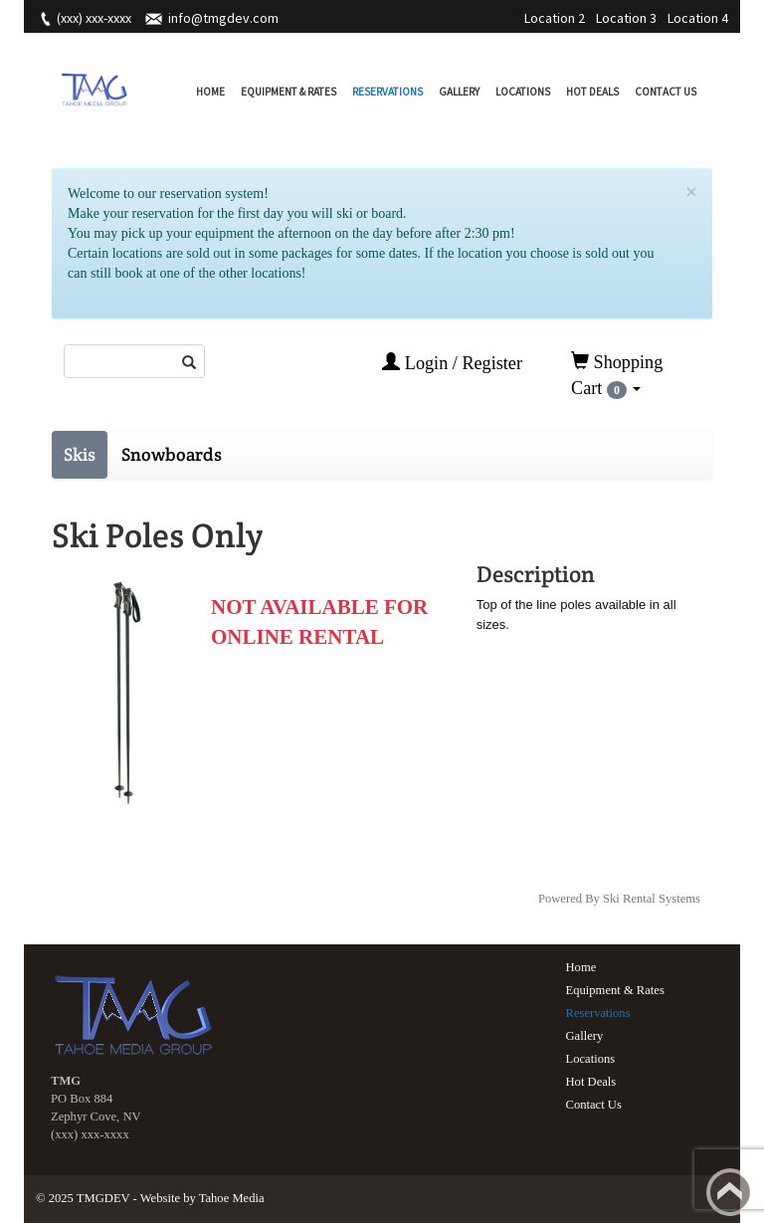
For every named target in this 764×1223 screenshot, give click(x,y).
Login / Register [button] (452, 362)
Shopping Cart (617, 375)
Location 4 (698, 18)
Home (210, 92)
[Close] (691, 192)
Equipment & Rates (288, 92)
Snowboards (171, 454)
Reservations (387, 92)
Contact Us (665, 92)
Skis (80, 454)
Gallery (459, 92)
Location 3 (626, 18)
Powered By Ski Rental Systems (619, 899)
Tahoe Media (232, 1198)
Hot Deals (592, 92)
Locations (522, 92)
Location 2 (554, 18)
